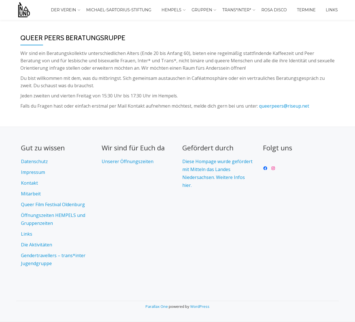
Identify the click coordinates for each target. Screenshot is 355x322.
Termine (306, 9)
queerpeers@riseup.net (284, 106)
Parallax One (157, 306)
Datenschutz (34, 161)
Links (332, 9)
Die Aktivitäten (36, 245)
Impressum (33, 172)
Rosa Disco (274, 9)
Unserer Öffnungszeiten (127, 161)
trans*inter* (236, 9)
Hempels (171, 9)
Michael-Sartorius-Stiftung (118, 9)
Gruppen (202, 9)
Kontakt (29, 183)
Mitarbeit (31, 194)
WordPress (199, 306)
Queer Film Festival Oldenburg (53, 204)
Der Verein (63, 9)
